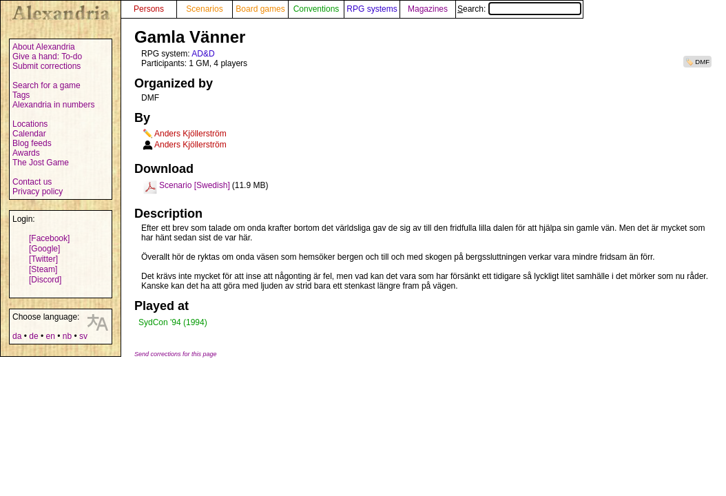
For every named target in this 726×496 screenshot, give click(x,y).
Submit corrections (46, 66)
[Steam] (43, 269)
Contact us (32, 182)
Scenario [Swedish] (194, 185)
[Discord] (45, 280)
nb (67, 336)
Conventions (316, 9)
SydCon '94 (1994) (172, 322)
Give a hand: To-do (47, 56)
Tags (21, 95)
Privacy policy (37, 191)
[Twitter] (43, 259)
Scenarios (204, 9)
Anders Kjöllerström (190, 133)
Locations (30, 124)
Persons (149, 9)
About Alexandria (43, 47)
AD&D (202, 54)
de (33, 336)
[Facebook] (49, 238)
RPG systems (371, 9)
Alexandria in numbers (53, 105)
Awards (26, 153)
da (16, 336)
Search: (519, 9)
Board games (260, 9)
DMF (702, 61)
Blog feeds (32, 143)
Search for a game (46, 85)
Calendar (29, 133)
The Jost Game (40, 162)
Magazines (428, 9)
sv (83, 336)
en (49, 336)
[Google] (44, 249)
